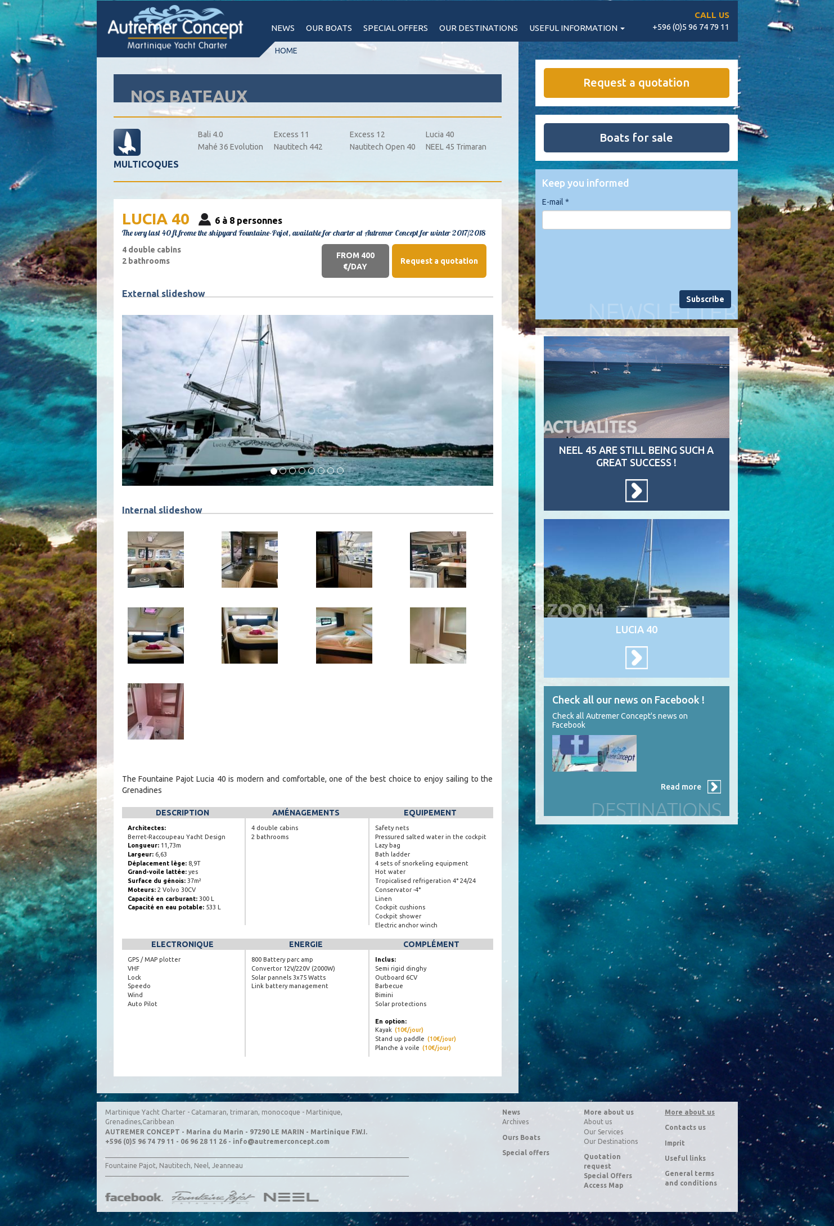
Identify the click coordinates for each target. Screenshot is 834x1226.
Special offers (395, 28)
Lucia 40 (440, 134)
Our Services (603, 1131)
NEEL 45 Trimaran (456, 146)
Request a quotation (439, 260)
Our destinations (478, 28)
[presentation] (627, 260)
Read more (681, 786)
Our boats (329, 28)
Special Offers (608, 1175)
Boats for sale (636, 137)
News (283, 28)
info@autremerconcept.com (281, 1141)
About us (598, 1121)
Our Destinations (611, 1141)
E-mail (555, 201)
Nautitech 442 (298, 146)
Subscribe (705, 299)
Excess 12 (367, 134)
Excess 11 (291, 134)
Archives (515, 1121)
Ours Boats (521, 1137)
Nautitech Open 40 (383, 146)
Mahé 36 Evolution (230, 146)
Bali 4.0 (210, 134)
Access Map (603, 1185)
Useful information (577, 28)
